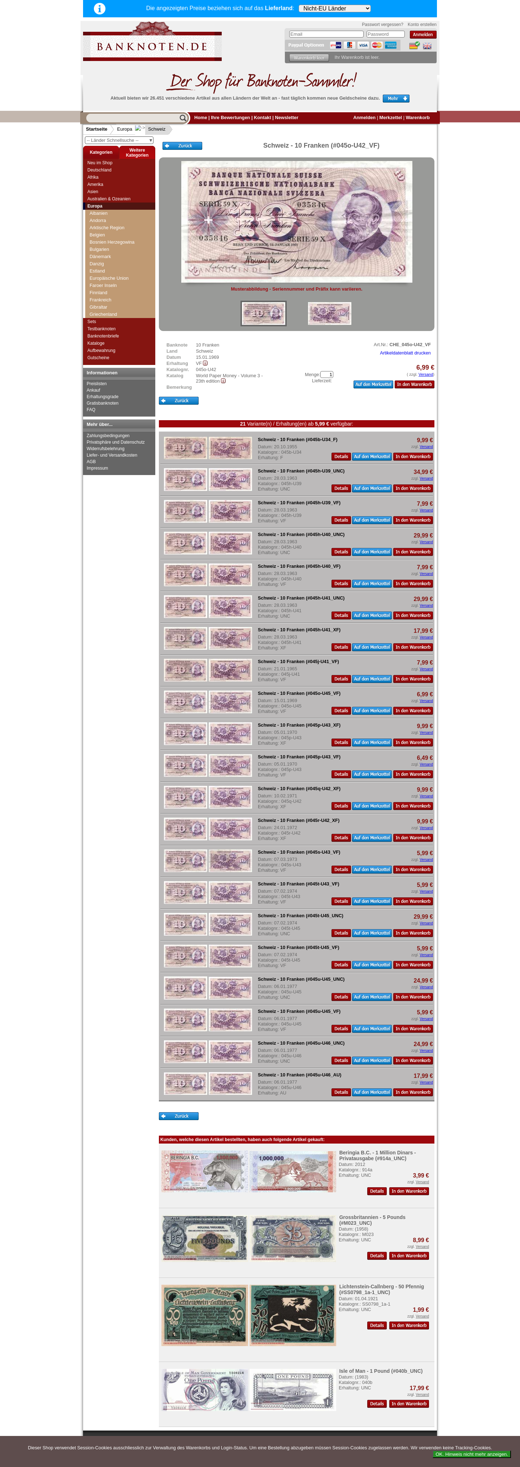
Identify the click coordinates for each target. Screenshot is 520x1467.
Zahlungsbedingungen (108, 435)
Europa (124, 129)
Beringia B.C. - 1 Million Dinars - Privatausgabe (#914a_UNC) (377, 1155)
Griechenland (103, 314)
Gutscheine (98, 357)
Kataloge (95, 343)
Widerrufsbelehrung (106, 448)
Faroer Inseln (103, 285)
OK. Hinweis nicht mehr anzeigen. (472, 1454)
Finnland (98, 292)
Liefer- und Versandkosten (112, 455)
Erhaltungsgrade (102, 396)
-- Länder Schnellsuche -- (120, 140)
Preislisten (97, 383)
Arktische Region (107, 227)
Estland (97, 271)
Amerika (95, 184)
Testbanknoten (101, 328)
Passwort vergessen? (382, 24)
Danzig (97, 263)
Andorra (98, 220)
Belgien (97, 235)
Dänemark (100, 256)
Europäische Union (109, 278)
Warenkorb (418, 117)
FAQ (91, 409)
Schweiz (151, 129)
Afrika (93, 177)
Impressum (97, 468)
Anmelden (364, 117)
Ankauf (93, 390)
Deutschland (99, 170)
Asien (92, 191)
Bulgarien (99, 249)
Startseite (96, 129)
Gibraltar (98, 307)
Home (200, 117)
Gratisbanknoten (102, 403)
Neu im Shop (99, 162)
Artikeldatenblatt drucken (405, 353)
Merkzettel (391, 117)
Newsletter (286, 117)
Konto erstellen (422, 24)
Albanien (99, 213)
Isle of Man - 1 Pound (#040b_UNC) (380, 1371)
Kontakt (262, 117)
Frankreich (100, 299)
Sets (91, 321)
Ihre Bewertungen (230, 117)
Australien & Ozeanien (108, 198)
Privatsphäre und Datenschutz (116, 442)
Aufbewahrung (101, 350)
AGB (91, 461)
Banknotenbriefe (103, 336)
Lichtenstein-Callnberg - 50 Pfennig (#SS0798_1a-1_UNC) (381, 1289)
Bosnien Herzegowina (112, 242)
